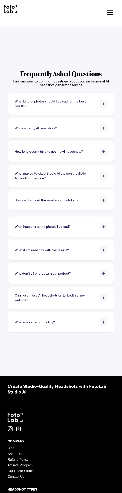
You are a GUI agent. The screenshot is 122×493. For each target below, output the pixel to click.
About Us (15, 454)
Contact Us (16, 476)
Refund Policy (18, 459)
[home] (10, 9)
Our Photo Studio (21, 471)
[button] (110, 13)
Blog (11, 448)
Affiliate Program (20, 465)
